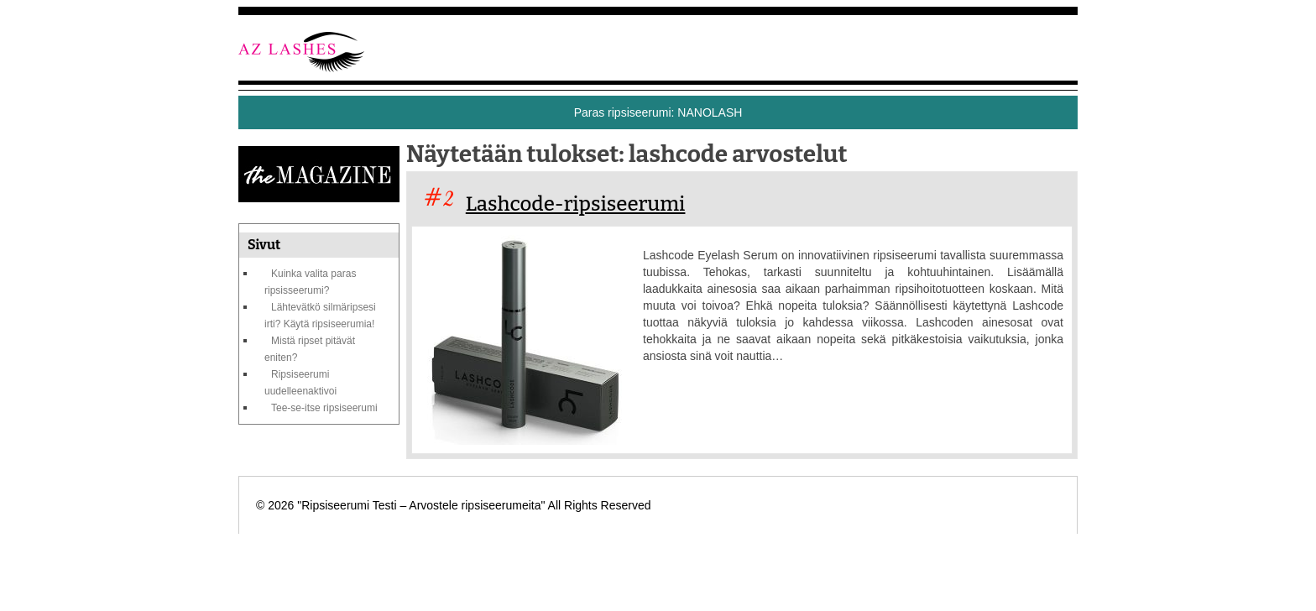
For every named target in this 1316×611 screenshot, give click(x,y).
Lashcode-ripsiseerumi (576, 204)
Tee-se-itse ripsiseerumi (324, 408)
